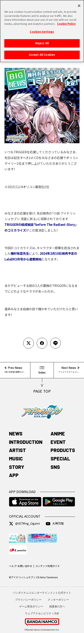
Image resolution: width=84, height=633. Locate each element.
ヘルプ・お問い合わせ (20, 566)
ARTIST (17, 450)
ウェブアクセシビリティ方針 (42, 613)
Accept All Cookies (42, 53)
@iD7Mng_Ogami (24, 523)
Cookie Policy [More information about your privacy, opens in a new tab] (66, 21)
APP (14, 475)
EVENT (58, 442)
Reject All (42, 41)
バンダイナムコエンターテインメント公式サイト (42, 592)
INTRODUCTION (25, 442)
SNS (55, 467)
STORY (16, 467)
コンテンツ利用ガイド (47, 566)
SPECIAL (60, 458)
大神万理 (55, 523)
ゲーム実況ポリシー (31, 606)
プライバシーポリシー (28, 599)
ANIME (58, 433)
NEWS (15, 433)
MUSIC (16, 458)
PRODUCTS (63, 450)
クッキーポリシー (58, 599)
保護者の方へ (57, 606)
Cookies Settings (42, 30)
